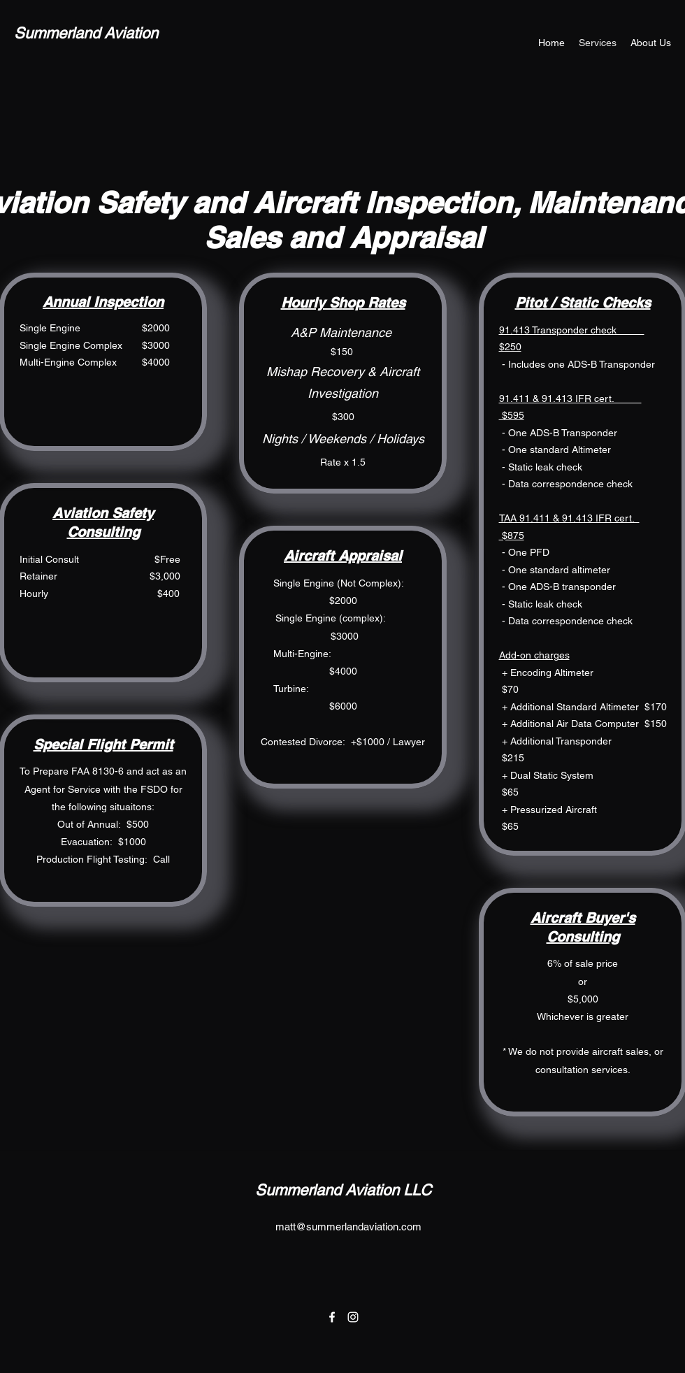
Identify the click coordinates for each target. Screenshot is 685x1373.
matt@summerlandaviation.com (348, 1226)
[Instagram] (353, 1317)
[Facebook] (332, 1317)
